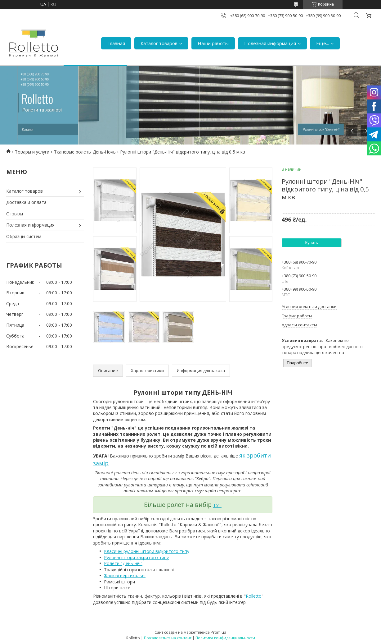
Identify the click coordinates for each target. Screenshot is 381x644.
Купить (311, 242)
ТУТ (217, 505)
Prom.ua (218, 632)
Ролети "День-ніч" (123, 563)
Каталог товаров (159, 43)
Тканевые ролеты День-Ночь (85, 152)
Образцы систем (23, 236)
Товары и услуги (32, 152)
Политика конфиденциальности (225, 638)
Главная (116, 43)
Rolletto (254, 596)
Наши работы (213, 43)
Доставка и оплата (26, 202)
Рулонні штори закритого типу (136, 557)
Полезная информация (270, 43)
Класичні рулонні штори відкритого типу (146, 551)
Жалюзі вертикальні (125, 575)
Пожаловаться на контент (167, 638)
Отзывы (14, 214)
